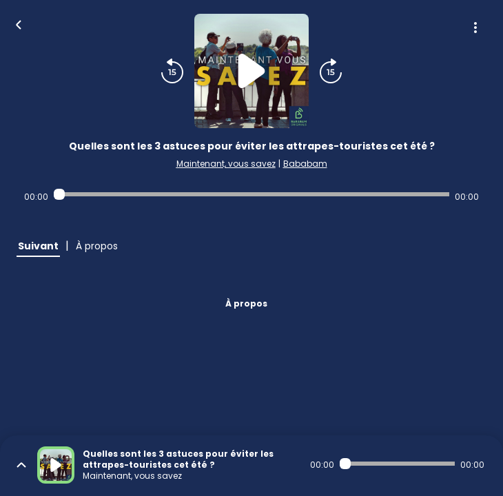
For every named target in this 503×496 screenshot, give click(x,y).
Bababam (305, 163)
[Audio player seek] (251, 194)
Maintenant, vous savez (226, 163)
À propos (246, 303)
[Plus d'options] (475, 27)
